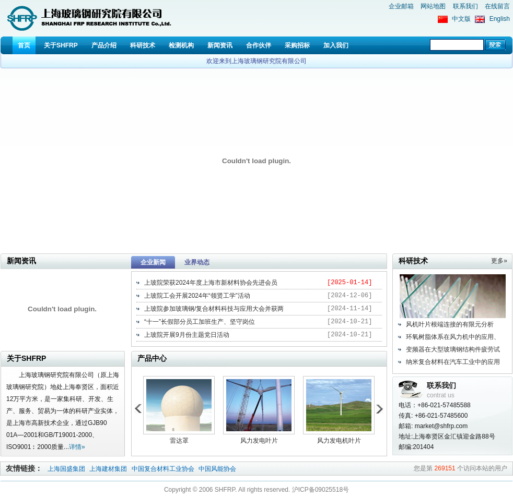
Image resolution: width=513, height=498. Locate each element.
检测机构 (181, 45)
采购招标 (297, 45)
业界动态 (196, 262)
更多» (499, 260)
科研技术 (142, 45)
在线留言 (497, 6)
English (499, 18)
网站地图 (433, 6)
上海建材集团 (108, 468)
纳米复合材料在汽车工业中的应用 (453, 362)
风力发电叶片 (259, 440)
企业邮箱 (401, 6)
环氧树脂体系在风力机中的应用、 (453, 337)
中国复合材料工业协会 (164, 468)
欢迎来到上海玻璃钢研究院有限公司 (256, 61)
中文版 (461, 18)
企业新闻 (153, 262)
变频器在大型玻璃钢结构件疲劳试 (453, 349)
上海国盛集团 (67, 468)
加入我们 (335, 45)
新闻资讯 (219, 45)
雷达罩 (179, 440)
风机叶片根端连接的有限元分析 (450, 324)
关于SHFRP (61, 45)
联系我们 (465, 6)
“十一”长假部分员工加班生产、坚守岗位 (199, 321)
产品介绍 (103, 45)
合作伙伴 (258, 45)
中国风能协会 (217, 468)
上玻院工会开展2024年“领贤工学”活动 (197, 295)
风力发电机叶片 (339, 440)
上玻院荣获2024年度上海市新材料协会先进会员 (210, 282)
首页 (24, 45)
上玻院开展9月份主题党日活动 (186, 334)
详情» (77, 447)
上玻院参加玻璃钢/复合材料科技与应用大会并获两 (214, 308)
